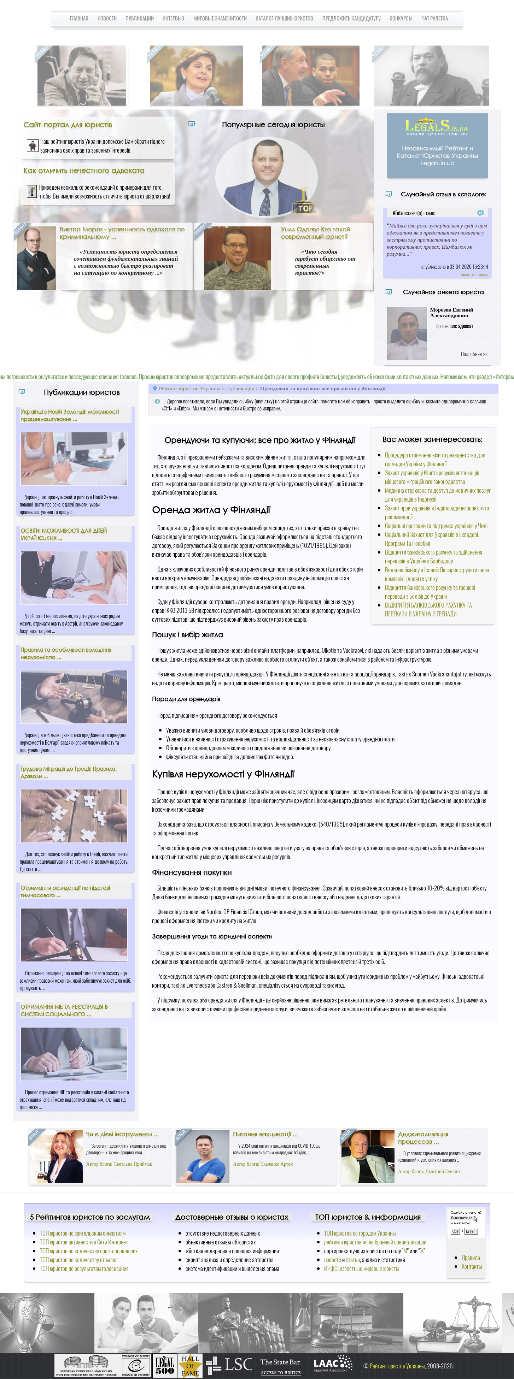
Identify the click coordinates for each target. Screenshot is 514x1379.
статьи (353, 1259)
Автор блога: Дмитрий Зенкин (429, 1171)
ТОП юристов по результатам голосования (84, 1268)
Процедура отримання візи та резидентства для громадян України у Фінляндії (435, 459)
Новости (107, 18)
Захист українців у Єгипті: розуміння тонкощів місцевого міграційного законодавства (432, 477)
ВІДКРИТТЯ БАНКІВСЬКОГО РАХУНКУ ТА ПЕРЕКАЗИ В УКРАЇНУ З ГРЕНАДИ (428, 609)
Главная (79, 18)
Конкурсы (401, 18)
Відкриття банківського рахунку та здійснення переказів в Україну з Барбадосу (433, 556)
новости (332, 1259)
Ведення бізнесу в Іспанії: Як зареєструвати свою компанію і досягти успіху (437, 574)
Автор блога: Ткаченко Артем (263, 1164)
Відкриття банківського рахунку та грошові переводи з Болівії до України (430, 591)
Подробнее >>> (474, 353)
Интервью (173, 18)
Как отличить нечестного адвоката (84, 170)
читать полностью (474, 274)
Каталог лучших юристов (284, 18)
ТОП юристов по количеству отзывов (79, 1259)
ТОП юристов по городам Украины (360, 1233)
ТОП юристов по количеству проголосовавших (89, 1250)
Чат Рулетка (435, 18)
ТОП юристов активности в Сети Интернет (84, 1241)
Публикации (139, 18)
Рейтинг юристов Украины (190, 388)
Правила (471, 1257)
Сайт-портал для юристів (67, 124)
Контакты (472, 1266)
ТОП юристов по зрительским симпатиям (82, 1233)
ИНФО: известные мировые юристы (361, 1268)
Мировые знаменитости (220, 18)
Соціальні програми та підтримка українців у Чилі (436, 525)
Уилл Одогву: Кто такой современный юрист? (315, 232)
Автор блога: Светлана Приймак (119, 1164)
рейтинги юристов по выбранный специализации (375, 1241)
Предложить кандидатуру (351, 18)
